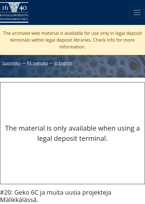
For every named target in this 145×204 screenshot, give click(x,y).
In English (63, 63)
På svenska (37, 63)
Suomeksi (11, 63)
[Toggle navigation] (137, 12)
